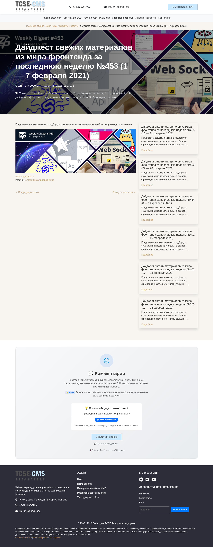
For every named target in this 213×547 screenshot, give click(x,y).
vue (61, 97)
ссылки (111, 97)
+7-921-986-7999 (79, 7)
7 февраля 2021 (51, 85)
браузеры (98, 97)
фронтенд (35, 97)
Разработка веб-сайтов (88, 93)
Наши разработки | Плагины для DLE (62, 18)
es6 (55, 97)
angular (77, 97)
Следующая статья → (124, 192)
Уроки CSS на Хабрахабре (36, 93)
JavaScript (118, 93)
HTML (130, 93)
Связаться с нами (182, 7)
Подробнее (147, 150)
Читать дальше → (24, 176)
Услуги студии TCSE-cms (97, 18)
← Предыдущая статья (27, 192)
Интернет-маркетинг (145, 18)
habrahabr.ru (63, 93)
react (68, 97)
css (46, 97)
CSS (107, 93)
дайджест (21, 97)
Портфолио (164, 18)
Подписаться (180, 509)
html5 (87, 97)
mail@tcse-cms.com (116, 7)
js (51, 97)
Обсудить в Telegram (106, 437)
